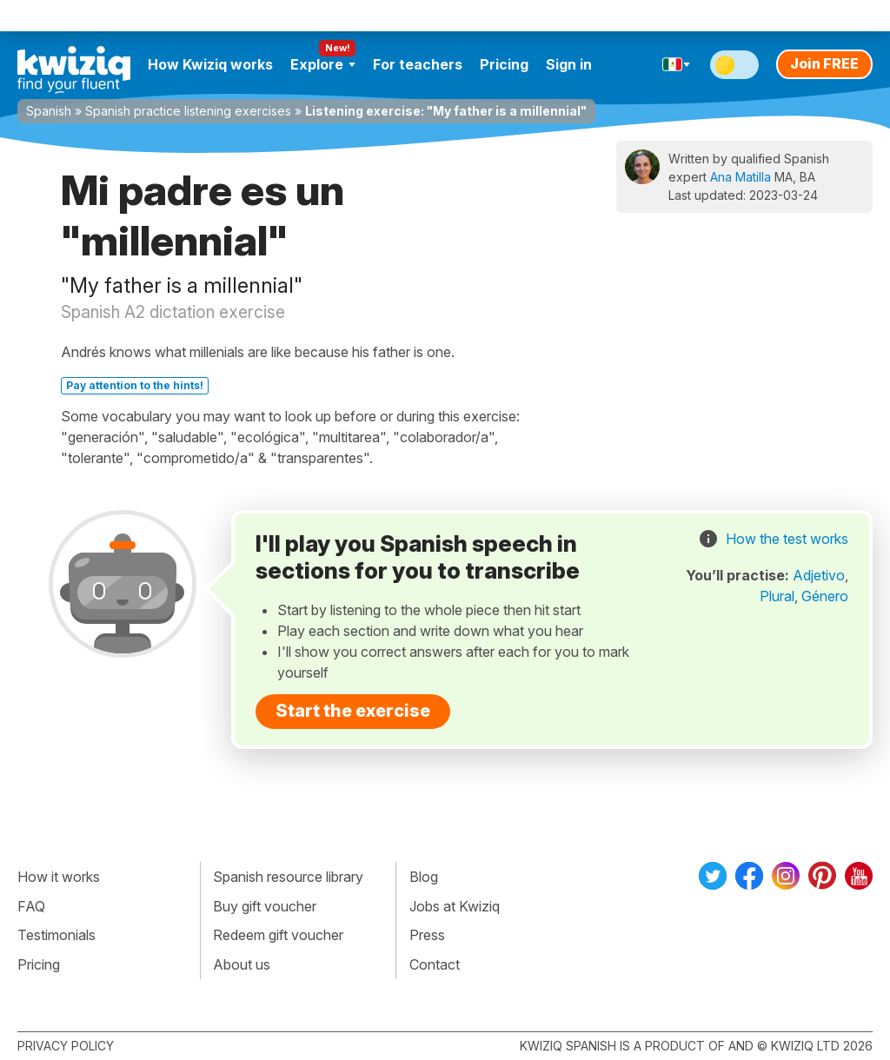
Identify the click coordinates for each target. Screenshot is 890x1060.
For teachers (417, 64)
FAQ (31, 906)
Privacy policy (65, 1045)
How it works (58, 876)
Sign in (569, 64)
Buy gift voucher (264, 906)
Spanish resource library (288, 876)
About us (241, 964)
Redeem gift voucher (278, 935)
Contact (434, 964)
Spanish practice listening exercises (188, 110)
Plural (777, 596)
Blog (423, 876)
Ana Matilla (740, 176)
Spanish (48, 110)
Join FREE (824, 63)
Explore (322, 64)
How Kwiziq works (210, 64)
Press (427, 935)
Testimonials (56, 935)
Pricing (504, 64)
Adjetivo (819, 575)
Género (824, 596)
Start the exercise (353, 710)
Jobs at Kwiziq (454, 906)
